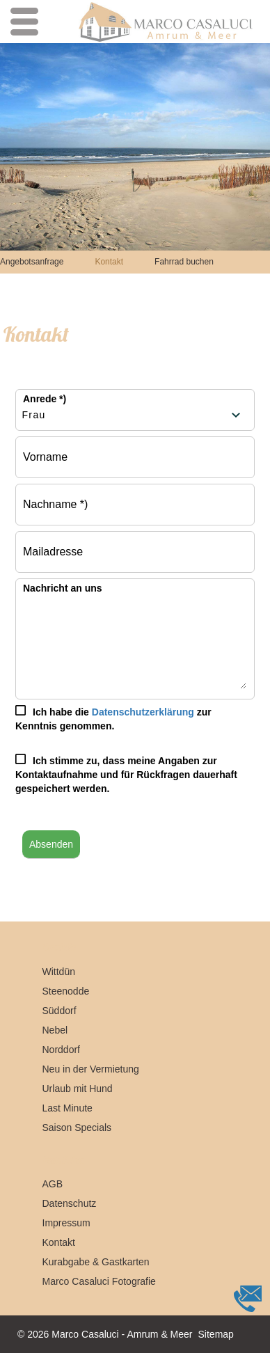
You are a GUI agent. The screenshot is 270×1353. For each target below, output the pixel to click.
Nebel (55, 1030)
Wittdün (58, 971)
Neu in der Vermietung (90, 1069)
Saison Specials (77, 1127)
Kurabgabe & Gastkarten (96, 1261)
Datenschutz (69, 1203)
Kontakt (109, 262)
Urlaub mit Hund (77, 1088)
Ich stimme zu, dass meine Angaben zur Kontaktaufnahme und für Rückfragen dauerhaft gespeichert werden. (126, 774)
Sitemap (216, 1334)
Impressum (66, 1222)
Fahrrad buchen (184, 262)
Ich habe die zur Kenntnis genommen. (113, 718)
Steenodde (66, 991)
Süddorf (59, 1010)
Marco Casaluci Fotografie (99, 1281)
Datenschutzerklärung (143, 712)
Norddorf (61, 1049)
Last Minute (67, 1108)
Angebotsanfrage (31, 262)
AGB (52, 1183)
